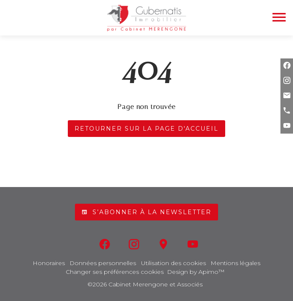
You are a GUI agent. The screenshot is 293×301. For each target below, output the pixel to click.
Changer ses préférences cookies (115, 272)
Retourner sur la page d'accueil (146, 128)
